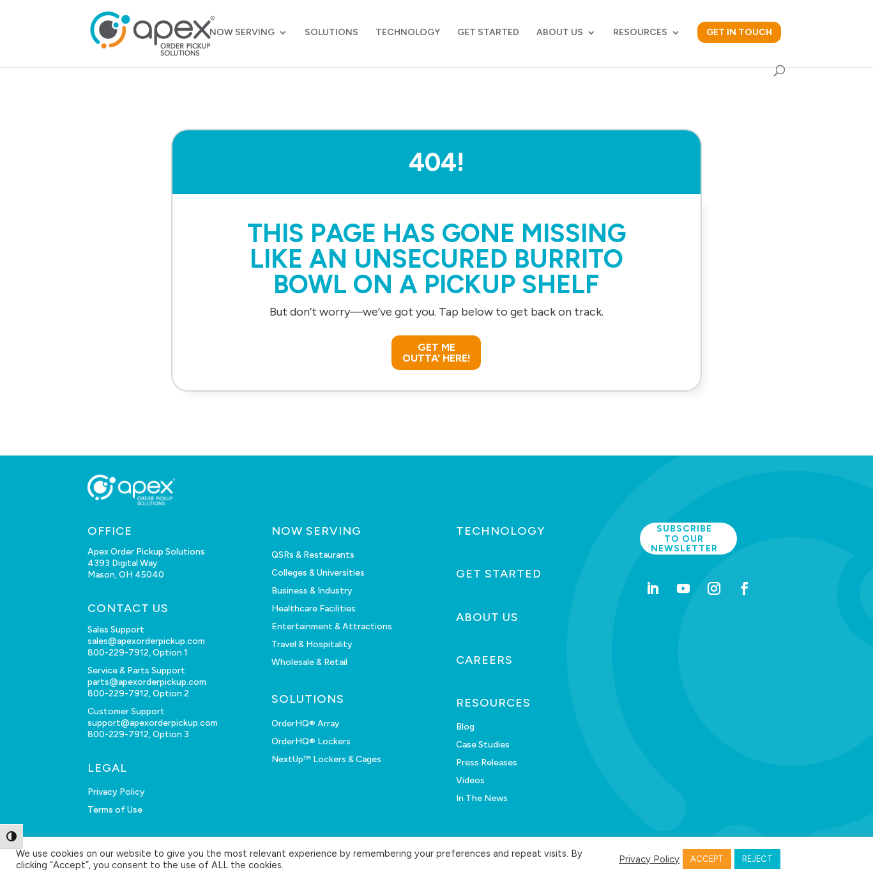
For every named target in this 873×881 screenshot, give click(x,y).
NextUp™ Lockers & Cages (326, 759)
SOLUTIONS (331, 33)
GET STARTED (488, 33)
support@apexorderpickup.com (152, 722)
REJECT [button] (757, 859)
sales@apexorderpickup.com (146, 641)
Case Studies (483, 744)
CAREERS (484, 660)
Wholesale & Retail (309, 662)
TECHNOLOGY (408, 33)
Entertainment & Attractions (331, 626)
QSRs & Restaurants (312, 554)
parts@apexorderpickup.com (146, 682)
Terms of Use (114, 809)
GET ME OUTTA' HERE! (436, 353)
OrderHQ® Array (305, 723)
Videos (470, 780)
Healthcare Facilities (313, 608)
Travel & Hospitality (312, 644)
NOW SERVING (242, 33)
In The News (482, 798)
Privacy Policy (116, 791)
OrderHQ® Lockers (311, 741)
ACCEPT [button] (707, 859)
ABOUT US (559, 33)
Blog (465, 726)
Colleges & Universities (318, 572)
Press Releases (486, 762)
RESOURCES (640, 33)
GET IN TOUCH (739, 32)
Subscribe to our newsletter (684, 538)
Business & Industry (312, 590)
